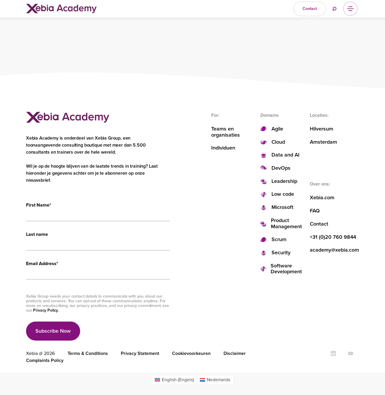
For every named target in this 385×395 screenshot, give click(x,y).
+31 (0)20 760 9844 (333, 237)
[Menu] (350, 8)
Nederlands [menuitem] (218, 379)
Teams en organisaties (225, 132)
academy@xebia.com (334, 250)
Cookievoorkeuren (191, 353)
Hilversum (321, 129)
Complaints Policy (44, 360)
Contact (319, 224)
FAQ (315, 211)
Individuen (223, 148)
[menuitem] (174, 380)
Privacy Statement (140, 353)
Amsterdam (323, 142)
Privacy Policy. (46, 310)
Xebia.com (322, 198)
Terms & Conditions (88, 353)
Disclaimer (235, 353)
